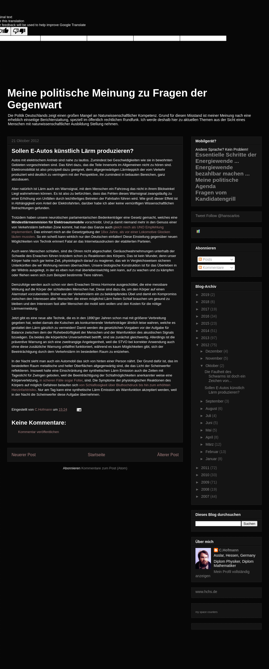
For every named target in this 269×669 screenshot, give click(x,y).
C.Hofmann (229, 550)
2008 (205, 489)
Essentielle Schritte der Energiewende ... (225, 158)
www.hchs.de (206, 592)
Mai (208, 430)
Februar (212, 452)
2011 (205, 468)
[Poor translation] (19, 31)
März (210, 444)
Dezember (214, 351)
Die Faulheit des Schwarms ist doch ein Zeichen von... (225, 376)
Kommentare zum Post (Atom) (104, 468)
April (209, 437)
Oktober (212, 366)
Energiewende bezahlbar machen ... (222, 170)
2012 (205, 345)
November (214, 358)
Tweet (200, 216)
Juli (208, 416)
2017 (205, 309)
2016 (205, 316)
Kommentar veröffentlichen (38, 432)
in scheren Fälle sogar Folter (60, 380)
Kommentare (211, 267)
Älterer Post (168, 454)
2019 (205, 295)
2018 (205, 302)
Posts (205, 259)
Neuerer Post (24, 454)
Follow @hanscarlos (222, 216)
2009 (205, 482)
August (211, 408)
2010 (205, 475)
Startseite (96, 454)
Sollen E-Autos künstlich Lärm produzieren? (224, 390)
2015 (205, 323)
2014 (205, 331)
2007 (205, 496)
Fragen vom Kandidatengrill (215, 195)
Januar (211, 459)
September (214, 401)
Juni (209, 423)
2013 (205, 338)
